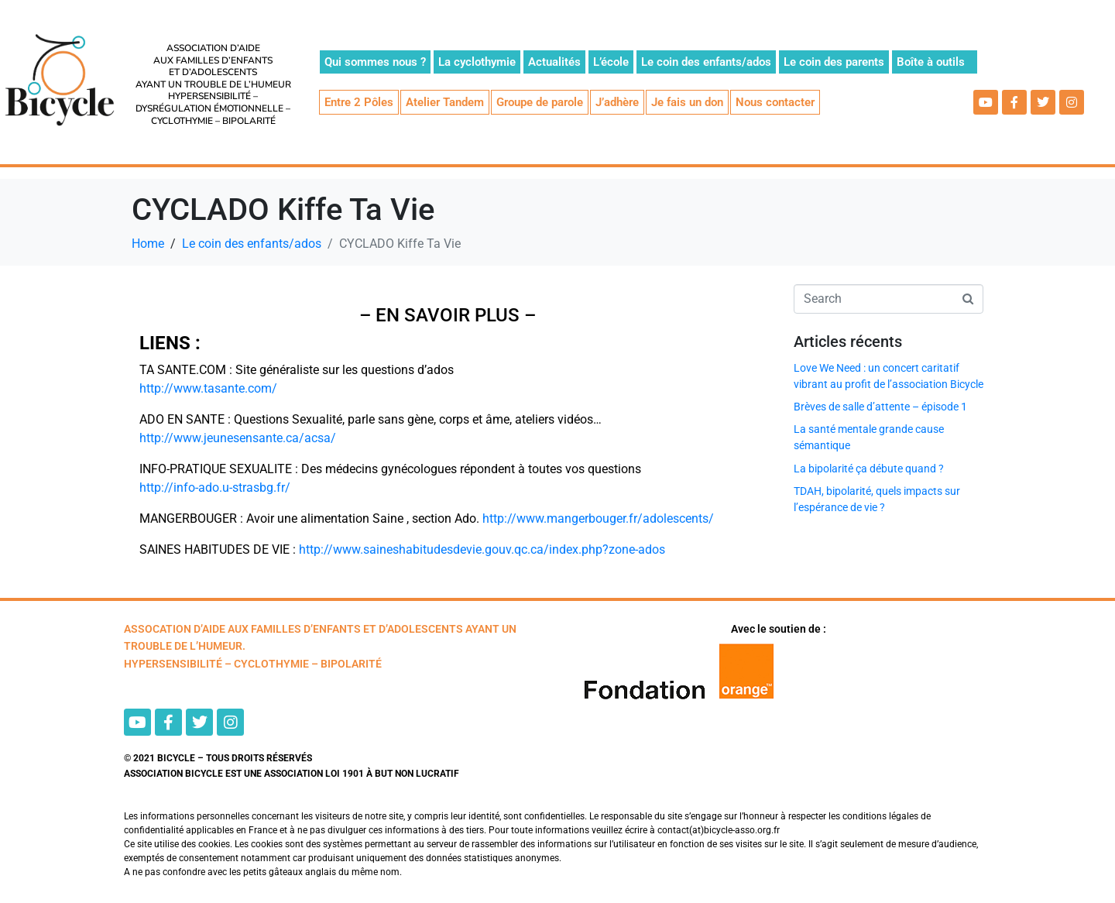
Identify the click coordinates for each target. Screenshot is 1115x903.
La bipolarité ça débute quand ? (869, 468)
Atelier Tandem (445, 102)
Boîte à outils (931, 62)
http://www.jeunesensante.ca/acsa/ (237, 438)
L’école (611, 62)
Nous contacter (775, 102)
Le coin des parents (834, 62)
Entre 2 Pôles (358, 102)
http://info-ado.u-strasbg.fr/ (214, 487)
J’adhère (617, 102)
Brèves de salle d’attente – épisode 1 (880, 406)
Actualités (554, 62)
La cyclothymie (477, 62)
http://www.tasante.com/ (208, 388)
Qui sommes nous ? (375, 62)
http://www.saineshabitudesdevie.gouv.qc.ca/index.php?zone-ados (482, 549)
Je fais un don (687, 102)
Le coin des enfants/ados (706, 62)
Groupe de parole (539, 102)
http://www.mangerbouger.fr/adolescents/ (596, 518)
